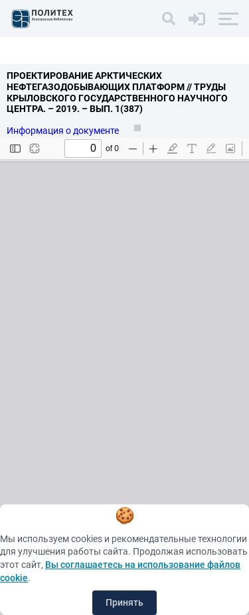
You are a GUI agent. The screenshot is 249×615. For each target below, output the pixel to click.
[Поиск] (168, 18)
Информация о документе (64, 130)
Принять (124, 602)
